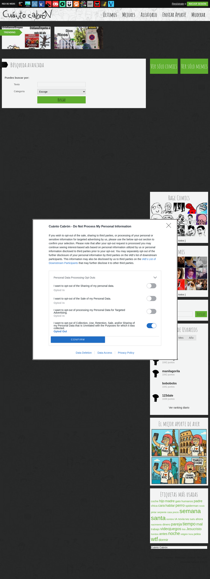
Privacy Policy (126, 352)
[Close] (169, 226)
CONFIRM (78, 339)
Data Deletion (84, 352)
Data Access (105, 352)
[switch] (151, 285)
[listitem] (105, 277)
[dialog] (105, 289)
